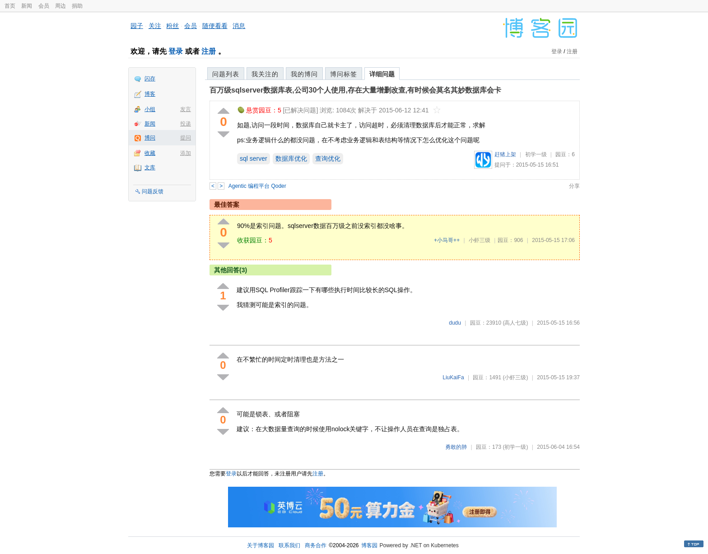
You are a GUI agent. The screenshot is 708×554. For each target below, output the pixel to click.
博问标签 (343, 74)
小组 (149, 109)
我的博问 (304, 74)
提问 (185, 138)
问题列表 (225, 74)
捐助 (77, 6)
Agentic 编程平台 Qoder (257, 186)
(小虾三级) (515, 377)
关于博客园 (260, 545)
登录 (175, 51)
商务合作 (315, 545)
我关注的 (265, 74)
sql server (253, 158)
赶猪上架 (505, 154)
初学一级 (536, 154)
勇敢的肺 (456, 447)
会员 (43, 6)
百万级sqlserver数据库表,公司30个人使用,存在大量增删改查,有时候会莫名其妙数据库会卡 (355, 90)
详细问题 (382, 74)
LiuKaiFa (453, 377)
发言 (185, 109)
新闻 (26, 6)
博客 (149, 94)
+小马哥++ (447, 240)
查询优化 (327, 158)
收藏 (149, 153)
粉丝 (172, 25)
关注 (155, 25)
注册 (208, 51)
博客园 (369, 545)
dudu (455, 323)
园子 (136, 25)
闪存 (149, 78)
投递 (185, 124)
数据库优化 (291, 158)
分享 (574, 186)
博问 (149, 138)
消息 (239, 25)
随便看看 (215, 25)
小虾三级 (479, 240)
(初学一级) (515, 447)
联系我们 (289, 545)
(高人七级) (515, 323)
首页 (10, 6)
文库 (149, 167)
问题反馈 (152, 191)
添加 (185, 153)
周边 (60, 6)
